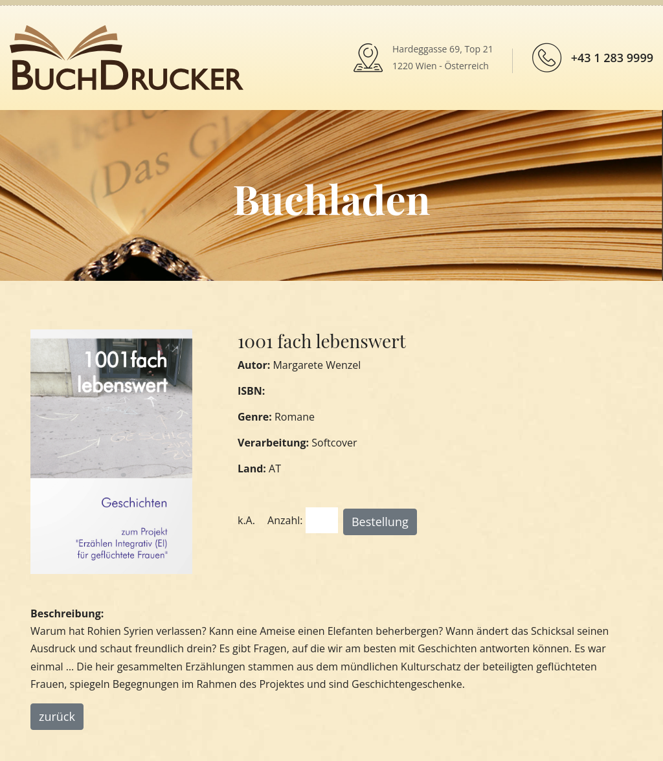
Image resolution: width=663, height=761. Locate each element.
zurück (57, 716)
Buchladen (331, 198)
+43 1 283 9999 (612, 57)
